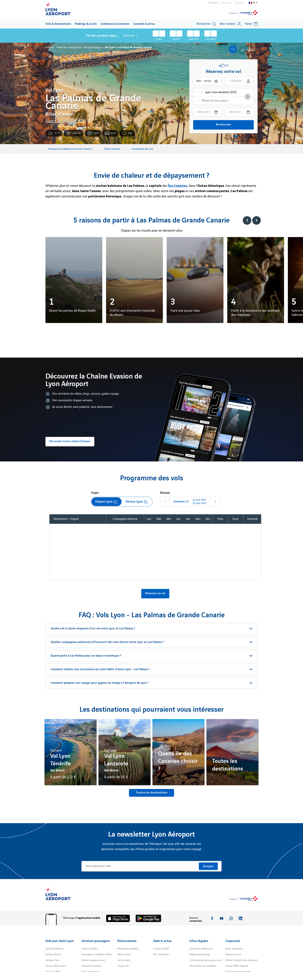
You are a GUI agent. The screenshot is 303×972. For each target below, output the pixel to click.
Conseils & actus (144, 23)
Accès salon (124, 960)
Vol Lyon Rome (53, 954)
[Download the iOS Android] (150, 919)
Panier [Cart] (251, 24)
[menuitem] (58, 23)
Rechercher (223, 124)
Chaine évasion (112, 149)
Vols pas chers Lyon (59, 941)
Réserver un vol (155, 593)
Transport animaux (91, 966)
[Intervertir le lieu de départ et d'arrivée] (247, 96)
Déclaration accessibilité (202, 966)
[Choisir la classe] (239, 81)
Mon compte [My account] (230, 24)
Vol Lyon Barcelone (55, 966)
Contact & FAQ (161, 948)
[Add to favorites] (233, 49)
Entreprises (226, 3)
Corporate (238, 3)
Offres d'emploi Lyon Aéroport (241, 960)
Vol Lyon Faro (52, 960)
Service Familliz (89, 948)
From (200, 92)
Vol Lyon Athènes (54, 948)
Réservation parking (127, 948)
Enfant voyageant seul (93, 960)
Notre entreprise (234, 948)
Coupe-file (123, 966)
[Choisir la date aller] (207, 112)
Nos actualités (161, 954)
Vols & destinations (58, 23)
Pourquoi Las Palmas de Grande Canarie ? (70, 149)
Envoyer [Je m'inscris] (208, 866)
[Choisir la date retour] (239, 112)
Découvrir (130, 35)
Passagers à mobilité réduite (96, 954)
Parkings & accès (86, 23)
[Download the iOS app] (119, 919)
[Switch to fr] (253, 2)
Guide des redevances (201, 948)
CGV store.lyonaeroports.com (205, 960)
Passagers (213, 3)
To (198, 100)
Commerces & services (114, 23)
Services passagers (95, 941)
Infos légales (198, 941)
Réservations (127, 941)
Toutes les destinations (151, 792)
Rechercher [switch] (206, 24)
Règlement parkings (199, 954)
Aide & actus (162, 941)
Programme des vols (142, 149)
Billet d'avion (124, 954)
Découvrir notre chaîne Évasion (69, 441)
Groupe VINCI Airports (236, 966)
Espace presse (233, 954)
